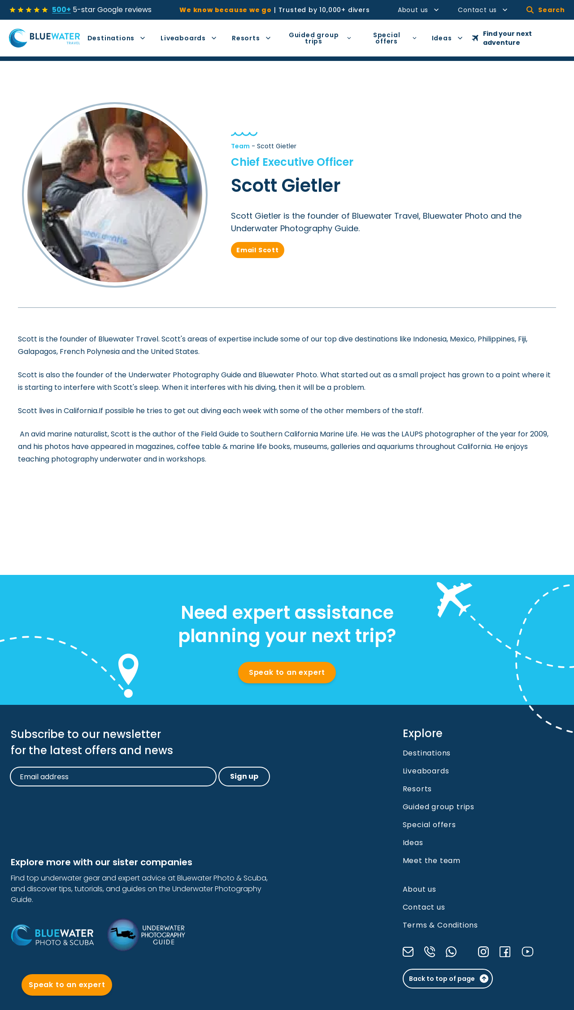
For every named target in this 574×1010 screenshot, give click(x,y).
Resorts (252, 38)
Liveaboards (189, 38)
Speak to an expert (287, 672)
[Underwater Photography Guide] (145, 935)
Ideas (448, 38)
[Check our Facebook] (505, 951)
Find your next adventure (502, 38)
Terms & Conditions (440, 925)
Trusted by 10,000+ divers (274, 9)
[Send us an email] (408, 951)
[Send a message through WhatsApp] (451, 951)
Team (240, 146)
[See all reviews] (28, 9)
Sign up (244, 776)
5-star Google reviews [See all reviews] (102, 9)
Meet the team (432, 860)
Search (545, 9)
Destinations (117, 38)
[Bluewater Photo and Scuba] (52, 934)
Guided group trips (320, 38)
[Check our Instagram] (483, 951)
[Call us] (429, 951)
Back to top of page (449, 978)
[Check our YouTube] (527, 951)
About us (419, 9)
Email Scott (257, 250)
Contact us (483, 9)
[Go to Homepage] (44, 38)
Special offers (395, 38)
